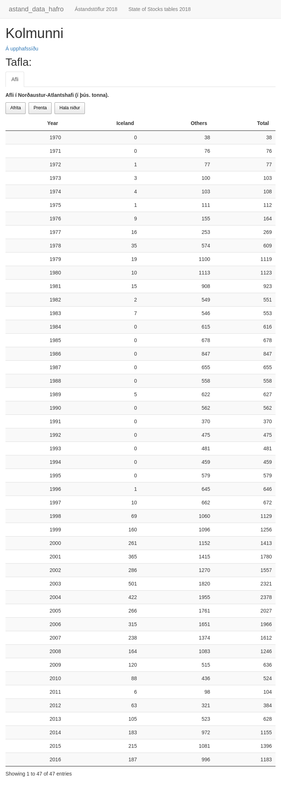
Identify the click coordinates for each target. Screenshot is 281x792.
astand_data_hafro (36, 9)
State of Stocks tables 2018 (159, 9)
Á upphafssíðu (21, 49)
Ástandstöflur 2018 (96, 9)
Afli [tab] (14, 79)
